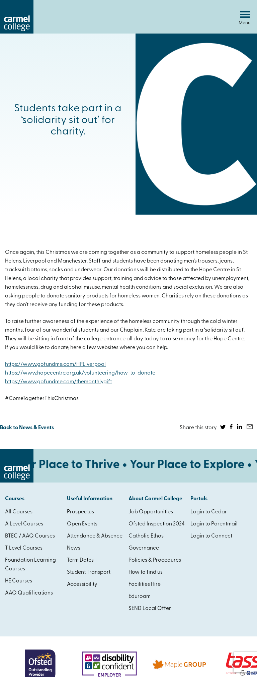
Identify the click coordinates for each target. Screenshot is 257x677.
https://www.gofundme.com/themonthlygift (58, 382)
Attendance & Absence (94, 536)
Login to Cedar (208, 512)
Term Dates (80, 560)
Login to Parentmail (214, 524)
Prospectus (80, 512)
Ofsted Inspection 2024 (156, 524)
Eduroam (139, 596)
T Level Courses (23, 548)
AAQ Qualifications (29, 593)
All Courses (18, 512)
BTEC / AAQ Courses (30, 536)
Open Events (82, 524)
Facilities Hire (144, 584)
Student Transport (88, 572)
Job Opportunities (150, 512)
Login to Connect (211, 536)
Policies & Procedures (154, 560)
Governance (143, 548)
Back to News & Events (27, 428)
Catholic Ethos (146, 536)
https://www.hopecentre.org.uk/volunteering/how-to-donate (80, 373)
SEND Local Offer (149, 608)
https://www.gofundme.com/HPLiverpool (55, 364)
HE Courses (18, 581)
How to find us (145, 572)
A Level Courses (24, 524)
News (73, 548)
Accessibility (82, 584)
